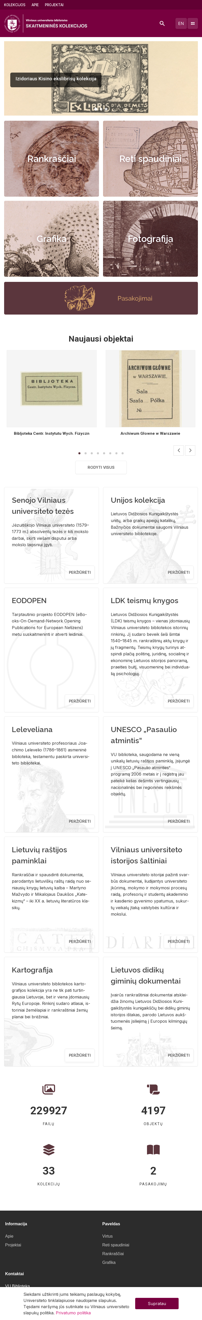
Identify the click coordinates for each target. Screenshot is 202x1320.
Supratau (157, 1303)
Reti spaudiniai (150, 158)
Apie (35, 5)
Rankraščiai (51, 158)
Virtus (107, 1236)
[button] (95, 109)
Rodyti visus (101, 467)
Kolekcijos (14, 5)
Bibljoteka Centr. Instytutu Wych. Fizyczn (51, 433)
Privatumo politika (73, 1312)
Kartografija (32, 970)
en (181, 23)
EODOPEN (29, 600)
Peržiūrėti (80, 572)
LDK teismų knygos (144, 600)
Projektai (54, 5)
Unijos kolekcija (138, 500)
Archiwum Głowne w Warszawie (150, 433)
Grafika (52, 238)
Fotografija (150, 238)
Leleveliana (32, 729)
